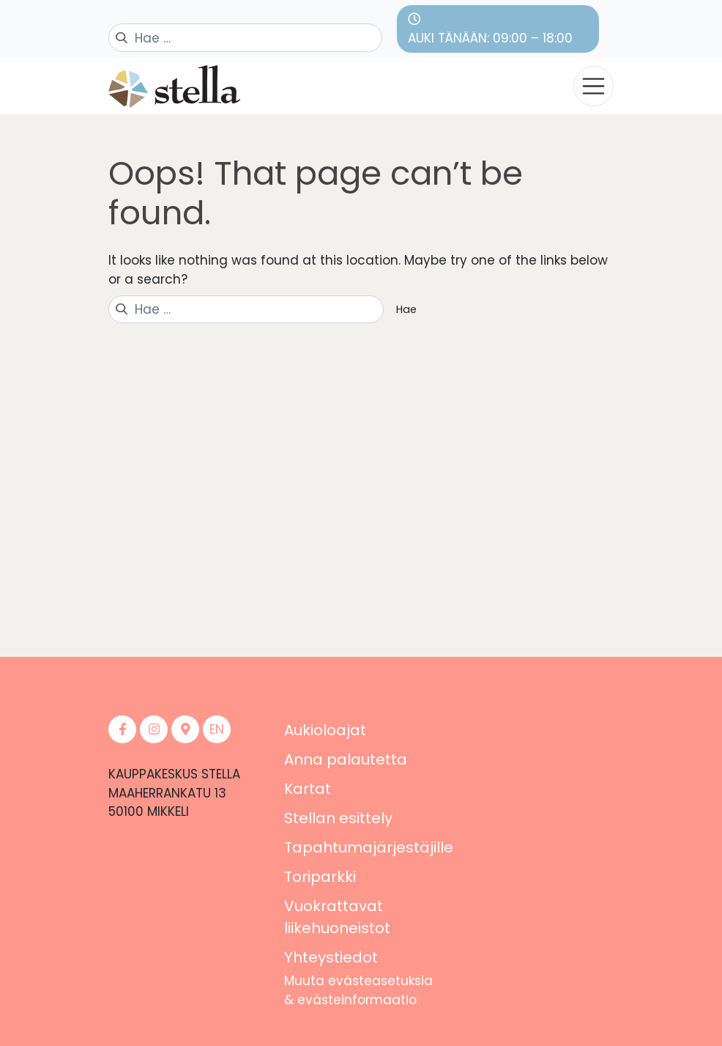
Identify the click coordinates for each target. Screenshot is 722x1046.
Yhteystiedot (331, 957)
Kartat (307, 788)
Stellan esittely (338, 818)
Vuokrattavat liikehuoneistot (337, 917)
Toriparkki (320, 876)
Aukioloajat (325, 730)
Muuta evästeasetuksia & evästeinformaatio (358, 990)
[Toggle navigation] (593, 86)
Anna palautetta (345, 759)
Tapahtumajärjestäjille (368, 847)
